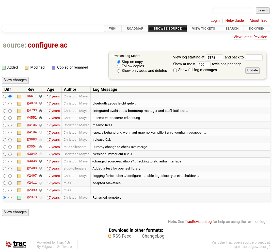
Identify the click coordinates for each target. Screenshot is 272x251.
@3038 (32, 161)
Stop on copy (130, 62)
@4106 (32, 125)
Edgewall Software (57, 247)
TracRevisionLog (198, 222)
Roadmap (135, 28)
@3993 (32, 139)
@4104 (32, 132)
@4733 (32, 110)
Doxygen (257, 28)
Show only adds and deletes (142, 71)
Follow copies (130, 66)
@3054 (32, 146)
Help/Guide (235, 20)
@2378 (32, 197)
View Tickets (203, 28)
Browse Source (168, 28)
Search (231, 28)
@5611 (32, 96)
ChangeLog (153, 236)
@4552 (32, 117)
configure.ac (47, 45)
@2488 (32, 168)
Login (215, 20)
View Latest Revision (250, 37)
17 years (53, 96)
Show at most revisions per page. (208, 64)
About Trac (258, 20)
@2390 (32, 190)
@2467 (32, 175)
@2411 (32, 183)
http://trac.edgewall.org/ (250, 247)
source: (14, 45)
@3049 (32, 154)
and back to (244, 57)
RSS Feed (122, 236)
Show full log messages (195, 70)
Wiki (113, 28)
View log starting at (199, 57)
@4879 (32, 103)
